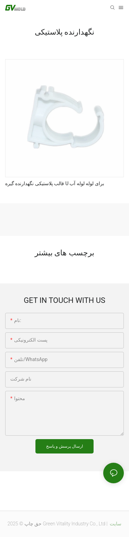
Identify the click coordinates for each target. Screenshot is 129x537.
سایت (115, 523)
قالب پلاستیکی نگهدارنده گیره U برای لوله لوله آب (54, 183)
